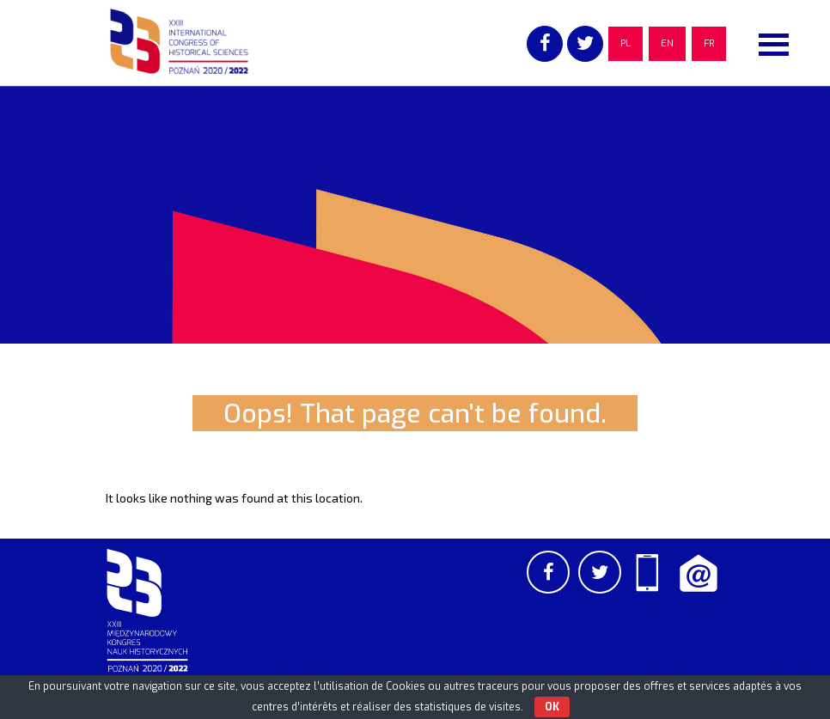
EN (667, 43)
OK (552, 707)
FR (709, 43)
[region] (415, 215)
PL (625, 43)
